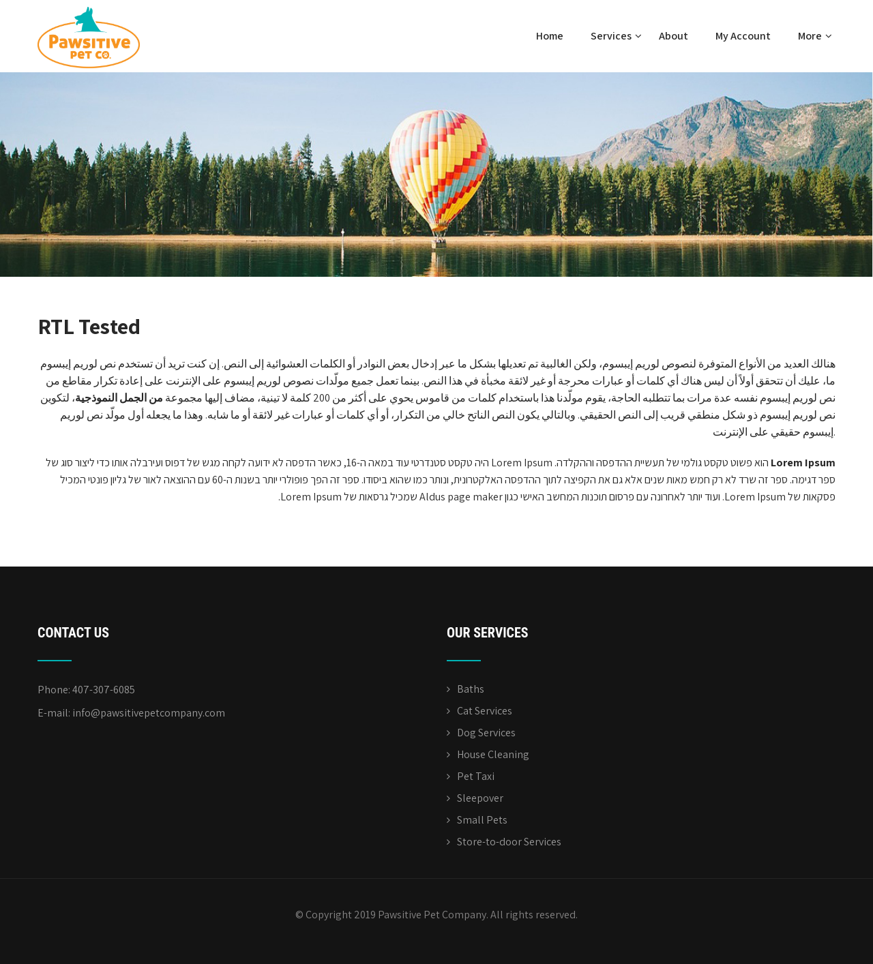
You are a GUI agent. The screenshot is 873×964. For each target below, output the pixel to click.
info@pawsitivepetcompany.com (148, 713)
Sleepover (480, 798)
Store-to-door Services (509, 841)
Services (616, 36)
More (815, 36)
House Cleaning (493, 754)
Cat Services (484, 711)
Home (549, 36)
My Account (743, 36)
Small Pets (482, 820)
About (673, 36)
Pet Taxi (475, 776)
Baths (470, 689)
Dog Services (486, 732)
